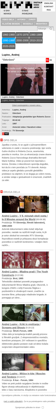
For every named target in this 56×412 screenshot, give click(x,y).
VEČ (7, 134)
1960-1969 (9, 34)
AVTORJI (21, 19)
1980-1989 (36, 34)
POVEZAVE (27, 14)
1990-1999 (9, 40)
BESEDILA (28, 24)
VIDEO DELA (8, 19)
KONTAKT (48, 6)
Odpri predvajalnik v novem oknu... (27, 105)
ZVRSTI (32, 19)
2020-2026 (9, 46)
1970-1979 (22, 34)
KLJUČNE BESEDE (11, 24)
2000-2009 (22, 40)
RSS (49, 10)
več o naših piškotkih (13, 401)
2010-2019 (36, 40)
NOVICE (7, 14)
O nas (25, 11)
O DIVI (7, 11)
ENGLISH (48, 3)
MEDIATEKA (41, 24)
